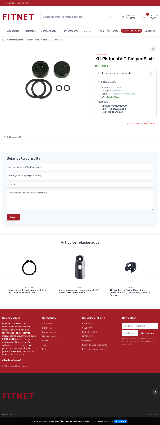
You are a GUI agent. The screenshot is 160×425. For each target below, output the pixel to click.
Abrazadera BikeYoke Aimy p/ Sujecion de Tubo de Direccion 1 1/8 (28, 291)
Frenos (46, 40)
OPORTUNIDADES (131, 30)
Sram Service (33, 40)
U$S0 (154, 16)
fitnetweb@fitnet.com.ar (15, 366)
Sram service (101, 54)
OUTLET (88, 31)
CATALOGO (87, 340)
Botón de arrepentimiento (94, 345)
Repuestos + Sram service (122, 94)
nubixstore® (152, 415)
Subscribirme (147, 333)
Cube (80, 287)
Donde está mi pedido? (17, 3)
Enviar (13, 217)
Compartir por (141, 123)
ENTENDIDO (120, 421)
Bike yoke (29, 287)
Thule (101, 31)
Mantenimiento (70, 31)
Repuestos (59, 40)
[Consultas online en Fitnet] (155, 392)
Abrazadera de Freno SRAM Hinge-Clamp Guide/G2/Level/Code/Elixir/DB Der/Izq (130, 293)
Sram (130, 287)
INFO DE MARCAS (90, 332)
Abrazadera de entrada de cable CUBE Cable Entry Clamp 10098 (79, 291)
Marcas (112, 31)
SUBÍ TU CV (87, 328)
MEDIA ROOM (88, 336)
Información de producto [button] (114, 73)
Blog (44, 349)
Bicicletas (30, 31)
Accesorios (13, 31)
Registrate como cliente (94, 349)
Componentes (48, 31)
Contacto (149, 31)
